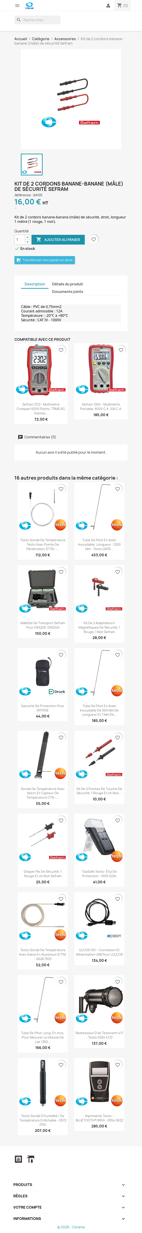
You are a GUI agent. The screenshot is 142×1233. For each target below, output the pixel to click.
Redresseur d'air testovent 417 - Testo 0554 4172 (99, 1035)
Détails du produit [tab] (67, 284)
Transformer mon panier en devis (44, 260)
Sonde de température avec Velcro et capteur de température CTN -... (43, 793)
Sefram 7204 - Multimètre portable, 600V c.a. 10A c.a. (101, 406)
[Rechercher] (37, 20)
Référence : (23, 195)
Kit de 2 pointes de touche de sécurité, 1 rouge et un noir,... (99, 791)
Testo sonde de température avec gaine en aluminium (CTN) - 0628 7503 (42, 954)
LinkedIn (30, 1159)
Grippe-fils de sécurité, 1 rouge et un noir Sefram (43, 873)
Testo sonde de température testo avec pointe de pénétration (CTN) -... (42, 544)
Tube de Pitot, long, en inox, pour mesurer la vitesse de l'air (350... (42, 1037)
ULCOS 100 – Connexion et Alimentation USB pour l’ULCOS (99, 952)
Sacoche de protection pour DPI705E (42, 708)
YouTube (18, 1159)
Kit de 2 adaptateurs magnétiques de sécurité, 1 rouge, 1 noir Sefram (99, 627)
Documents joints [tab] (67, 291)
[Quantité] (19, 240)
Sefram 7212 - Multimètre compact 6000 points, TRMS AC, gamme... (41, 408)
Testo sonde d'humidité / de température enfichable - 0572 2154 (43, 1120)
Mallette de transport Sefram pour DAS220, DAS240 (42, 625)
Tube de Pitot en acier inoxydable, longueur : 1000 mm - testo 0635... (99, 544)
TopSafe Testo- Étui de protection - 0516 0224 (99, 873)
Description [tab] (35, 284)
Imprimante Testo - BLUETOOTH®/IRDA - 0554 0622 (99, 1118)
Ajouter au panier (58, 240)
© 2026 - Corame (71, 1227)
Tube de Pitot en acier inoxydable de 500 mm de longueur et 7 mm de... (99, 710)
